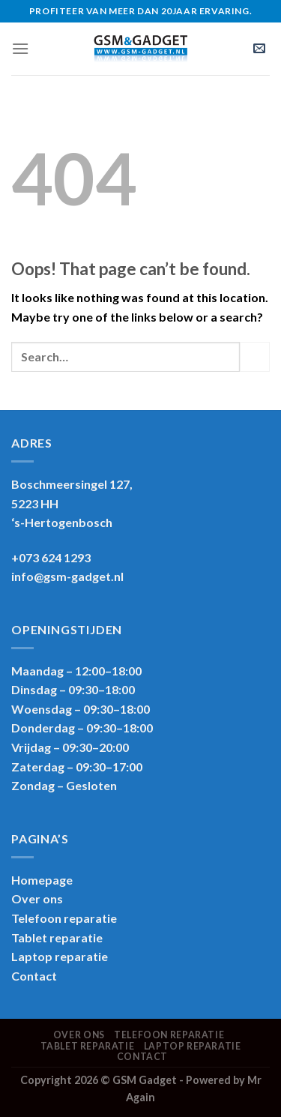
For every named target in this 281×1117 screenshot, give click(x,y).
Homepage (42, 880)
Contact (34, 976)
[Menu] (20, 48)
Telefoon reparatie (64, 918)
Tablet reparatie (57, 937)
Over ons (37, 898)
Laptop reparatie (192, 1046)
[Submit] (255, 356)
